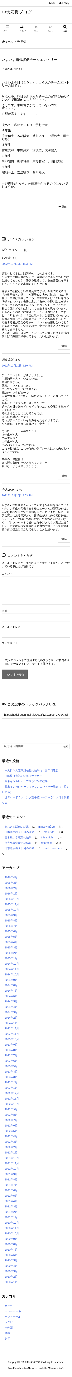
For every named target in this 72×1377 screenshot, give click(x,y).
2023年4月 (11, 1071)
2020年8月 (11, 1244)
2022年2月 (11, 1147)
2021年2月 (11, 1211)
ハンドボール (13, 1316)
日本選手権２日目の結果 (19, 832)
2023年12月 (12, 1028)
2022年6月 (11, 1125)
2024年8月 (11, 985)
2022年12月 (12, 1093)
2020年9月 (11, 1238)
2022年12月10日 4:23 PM (17, 263)
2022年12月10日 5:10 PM (17, 365)
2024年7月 (11, 990)
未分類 (9, 1327)
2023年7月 (11, 1055)
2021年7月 (11, 1184)
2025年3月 (11, 947)
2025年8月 (11, 920)
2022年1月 (11, 1152)
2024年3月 (11, 1012)
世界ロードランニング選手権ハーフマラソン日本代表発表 (35, 800)
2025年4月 (11, 942)
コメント (7, 573)
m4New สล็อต (46, 826)
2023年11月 (12, 1033)
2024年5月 (11, 1001)
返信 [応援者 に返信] (64, 345)
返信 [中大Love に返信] (64, 539)
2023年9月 (11, 1044)
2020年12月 (12, 1222)
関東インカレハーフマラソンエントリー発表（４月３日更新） (35, 789)
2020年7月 (11, 1249)
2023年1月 (11, 1087)
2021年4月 (11, 1201)
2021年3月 (11, 1206)
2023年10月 (12, 1039)
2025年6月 (11, 931)
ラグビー (10, 1322)
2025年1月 (11, 958)
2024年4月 (11, 1006)
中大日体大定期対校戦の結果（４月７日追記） (33, 770)
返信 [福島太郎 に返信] (64, 475)
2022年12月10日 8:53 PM (17, 495)
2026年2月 (11, 888)
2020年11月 (12, 1228)
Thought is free (55, 1368)
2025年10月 (12, 909)
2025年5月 (11, 936)
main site (49, 832)
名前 (4, 610)
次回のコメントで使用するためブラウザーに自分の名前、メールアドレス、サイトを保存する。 (37, 662)
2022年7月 (11, 1120)
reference (46, 842)
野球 (7, 1332)
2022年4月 (11, 1136)
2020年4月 (11, 1265)
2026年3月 (11, 882)
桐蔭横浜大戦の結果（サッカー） (25, 775)
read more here (53, 848)
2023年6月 (11, 1060)
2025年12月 (12, 898)
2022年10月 (12, 1103)
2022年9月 (11, 1109)
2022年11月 (12, 1098)
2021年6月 (11, 1190)
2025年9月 (11, 915)
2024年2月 (11, 1017)
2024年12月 (12, 963)
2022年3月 (11, 1141)
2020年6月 (11, 1255)
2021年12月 (12, 1157)
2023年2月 (11, 1082)
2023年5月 (11, 1066)
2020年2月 (11, 1276)
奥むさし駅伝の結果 (17, 826)
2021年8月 (11, 1179)
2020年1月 (11, 1282)
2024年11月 (12, 969)
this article (47, 837)
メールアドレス (11, 626)
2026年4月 (11, 877)
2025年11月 (12, 904)
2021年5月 (11, 1195)
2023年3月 (11, 1077)
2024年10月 (12, 974)
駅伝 (23, 41)
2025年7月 (11, 925)
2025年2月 (11, 952)
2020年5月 (11, 1260)
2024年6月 (11, 996)
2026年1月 (11, 893)
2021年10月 (12, 1168)
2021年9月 (11, 1174)
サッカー (10, 1305)
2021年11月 (12, 1163)
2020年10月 (12, 1233)
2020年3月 (11, 1271)
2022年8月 (11, 1114)
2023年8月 (11, 1050)
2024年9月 (11, 979)
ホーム (9, 41)
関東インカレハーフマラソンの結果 (26, 781)
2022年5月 (11, 1130)
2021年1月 (11, 1217)
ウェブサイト (10, 643)
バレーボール (13, 1311)
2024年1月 (11, 1023)
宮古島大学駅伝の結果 (18, 837)
